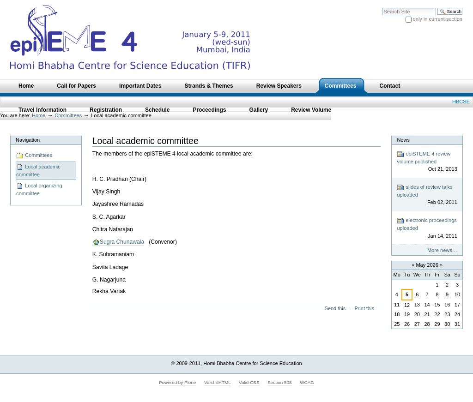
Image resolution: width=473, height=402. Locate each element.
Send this (335, 308)
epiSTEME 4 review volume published (427, 161)
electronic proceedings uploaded (427, 228)
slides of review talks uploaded (427, 195)
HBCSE (461, 101)
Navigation (28, 140)
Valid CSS (249, 382)
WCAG (307, 382)
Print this (364, 308)
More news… (442, 250)
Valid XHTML (217, 382)
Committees (34, 155)
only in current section (437, 19)
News (403, 140)
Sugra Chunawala (122, 242)
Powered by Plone (177, 382)
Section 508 (279, 382)
